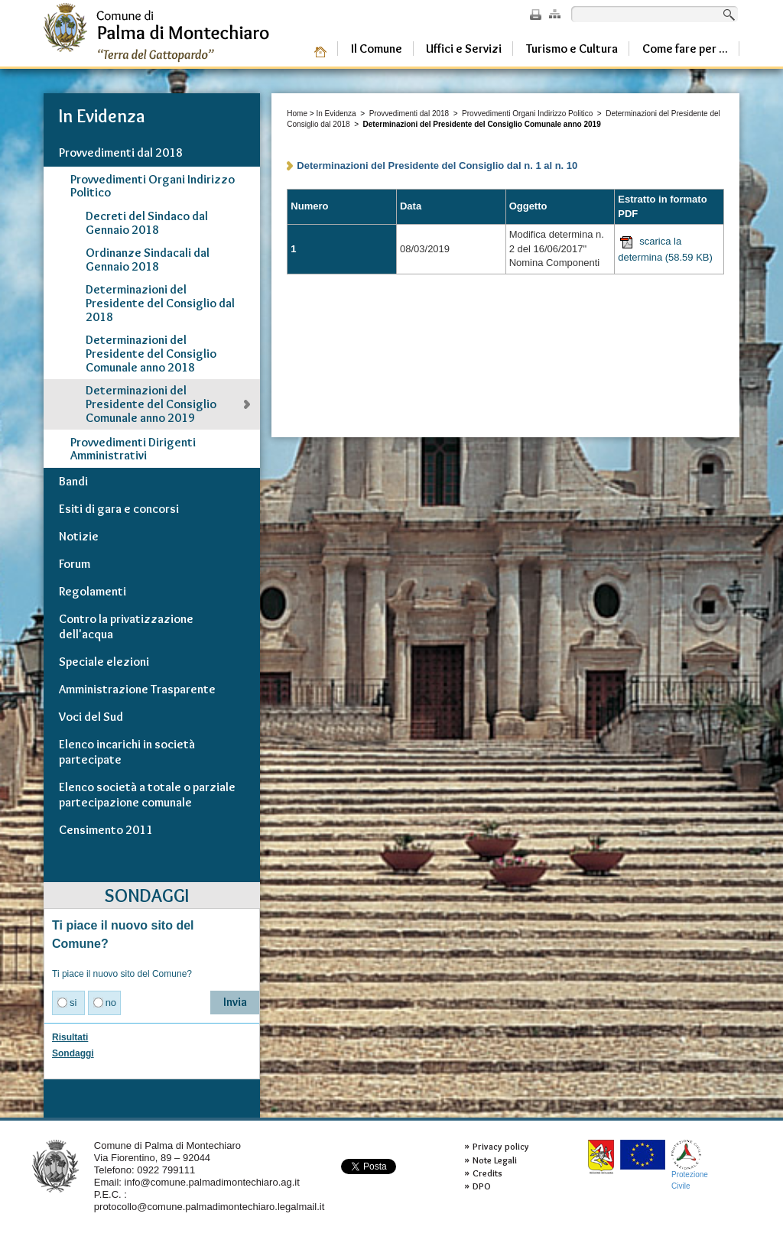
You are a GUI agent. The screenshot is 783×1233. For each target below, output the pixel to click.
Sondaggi (73, 1053)
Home (297, 113)
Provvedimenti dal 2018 (409, 113)
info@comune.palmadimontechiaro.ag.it (212, 1182)
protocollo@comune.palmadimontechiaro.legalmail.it (209, 1206)
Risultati (70, 1037)
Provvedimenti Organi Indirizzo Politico (527, 113)
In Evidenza (336, 113)
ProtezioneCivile (689, 1164)
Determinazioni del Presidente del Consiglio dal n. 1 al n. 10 (437, 165)
